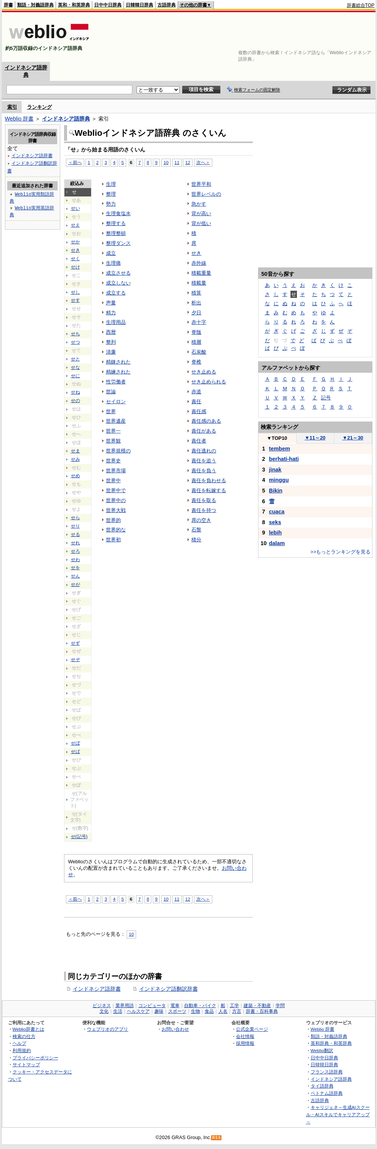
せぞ (75, 659)
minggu (279, 480)
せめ (75, 475)
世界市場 (116, 470)
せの (75, 400)
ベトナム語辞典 (327, 1093)
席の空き (201, 520)
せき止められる (208, 382)
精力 (111, 312)
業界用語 (125, 1005)
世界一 (113, 431)
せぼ (75, 743)
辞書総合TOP (361, 5)
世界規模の (118, 451)
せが (75, 584)
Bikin (275, 491)
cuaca (277, 512)
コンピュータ (152, 1005)
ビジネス (102, 1005)
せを (75, 567)
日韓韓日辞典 (139, 5)
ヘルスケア (138, 1011)
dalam (277, 543)
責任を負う (203, 470)
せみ (75, 459)
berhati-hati (284, 459)
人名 (223, 1011)
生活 (117, 1011)
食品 (209, 1011)
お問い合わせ (175, 1029)
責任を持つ (203, 510)
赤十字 (198, 322)
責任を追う (203, 460)
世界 (111, 411)
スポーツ (177, 1011)
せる (75, 534)
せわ (75, 559)
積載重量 (201, 273)
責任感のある (206, 421)
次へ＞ (203, 162)
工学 (234, 1005)
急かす (198, 204)
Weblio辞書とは (28, 1029)
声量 (111, 303)
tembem (279, 449)
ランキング (39, 107)
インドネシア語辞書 (97, 989)
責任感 (198, 411)
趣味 (159, 1011)
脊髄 (196, 332)
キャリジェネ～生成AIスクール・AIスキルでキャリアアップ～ (338, 1114)
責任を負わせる (208, 480)
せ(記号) (79, 836)
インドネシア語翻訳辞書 (168, 989)
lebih (275, 532)
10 (166, 162)
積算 (196, 293)
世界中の (116, 500)
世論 (111, 391)
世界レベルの (206, 194)
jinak (275, 470)
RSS (216, 1138)
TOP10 (277, 438)
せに (75, 375)
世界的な (116, 530)
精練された (118, 372)
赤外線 (198, 263)
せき (196, 253)
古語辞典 (166, 5)
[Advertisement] (351, 37)
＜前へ (75, 898)
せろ (75, 551)
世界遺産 (116, 421)
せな (75, 367)
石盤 (196, 530)
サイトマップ (26, 1064)
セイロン (116, 401)
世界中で (116, 490)
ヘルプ (19, 1043)
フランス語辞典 (327, 1071)
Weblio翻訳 (322, 1050)
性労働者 (116, 382)
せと (75, 359)
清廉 (111, 352)
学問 (280, 1005)
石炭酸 (198, 352)
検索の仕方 (24, 1036)
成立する (116, 293)
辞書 (8, 5)
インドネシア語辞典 (66, 119)
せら (75, 517)
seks (275, 522)
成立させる (118, 273)
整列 (111, 342)
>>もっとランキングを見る (340, 552)
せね (75, 392)
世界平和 (201, 184)
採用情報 (245, 1043)
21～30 (352, 438)
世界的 (113, 520)
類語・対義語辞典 (35, 5)
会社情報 (245, 1036)
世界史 (113, 460)
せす (75, 300)
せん (75, 576)
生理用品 (116, 322)
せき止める (203, 372)
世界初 (113, 539)
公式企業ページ (252, 1029)
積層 (196, 342)
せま (75, 451)
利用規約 (22, 1050)
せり (75, 526)
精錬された (118, 362)
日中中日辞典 (108, 5)
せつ (75, 342)
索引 (12, 107)
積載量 (198, 283)
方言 (236, 1011)
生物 (195, 1011)
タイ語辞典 (322, 1085)
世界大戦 (116, 510)
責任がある (203, 431)
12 (187, 162)
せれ (75, 543)
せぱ (75, 751)
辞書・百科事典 (262, 1011)
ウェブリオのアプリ (107, 1029)
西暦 (111, 332)
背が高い (201, 213)
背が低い (201, 223)
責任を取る (203, 500)
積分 (196, 539)
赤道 (196, 391)
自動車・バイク (200, 1005)
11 (177, 162)
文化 (104, 1011)
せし (75, 292)
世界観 (113, 441)
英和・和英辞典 (74, 5)
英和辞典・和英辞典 (331, 1043)
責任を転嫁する (208, 490)
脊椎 (196, 362)
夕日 (196, 312)
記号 (326, 398)
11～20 (315, 438)
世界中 (113, 480)
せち (75, 333)
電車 (175, 1005)
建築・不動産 (257, 1005)
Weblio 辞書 (19, 119)
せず (75, 643)
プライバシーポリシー (35, 1057)
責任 (196, 401)
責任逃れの (203, 451)
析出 (196, 303)
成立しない (118, 283)
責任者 (198, 441)
